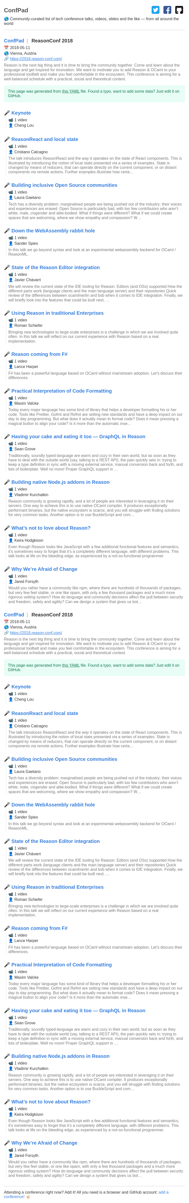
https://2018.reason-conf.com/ (36, 59)
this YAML (71, 91)
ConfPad (14, 40)
